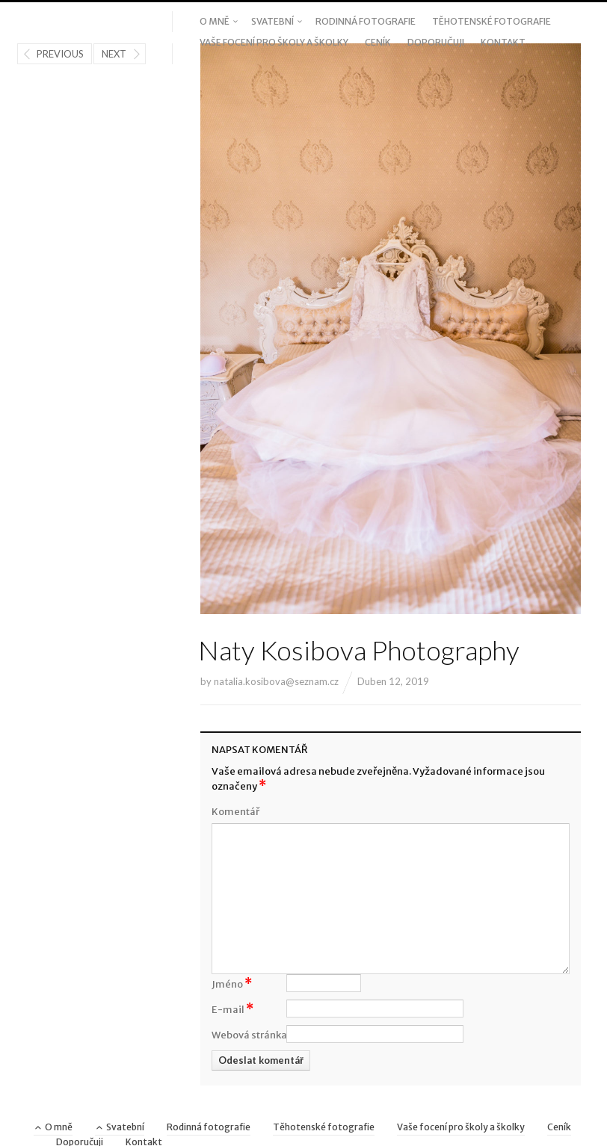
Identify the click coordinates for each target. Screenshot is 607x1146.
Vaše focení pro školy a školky (274, 42)
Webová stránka (249, 1035)
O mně (214, 21)
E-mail (232, 1008)
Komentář (235, 811)
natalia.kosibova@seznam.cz (276, 681)
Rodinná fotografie (365, 21)
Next (114, 54)
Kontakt (503, 42)
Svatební (272, 21)
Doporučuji (435, 42)
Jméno (232, 983)
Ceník (378, 42)
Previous (60, 54)
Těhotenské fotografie (491, 21)
